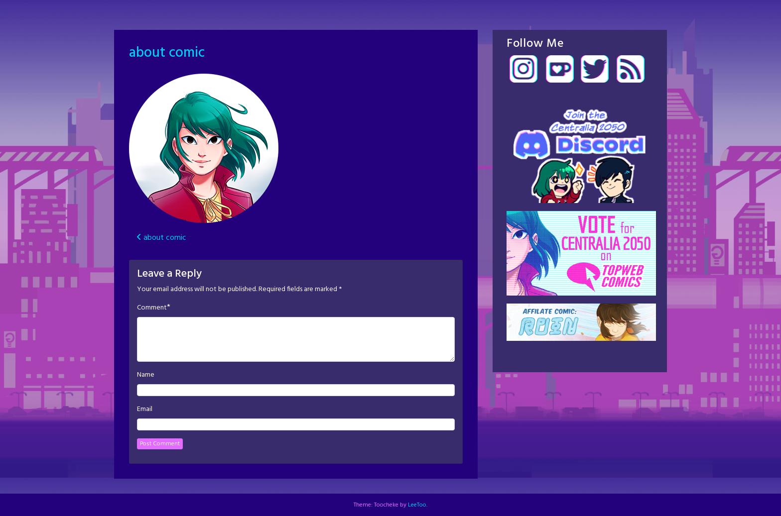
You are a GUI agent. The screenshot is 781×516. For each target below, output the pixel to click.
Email (144, 409)
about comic (167, 53)
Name (145, 375)
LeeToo (417, 505)
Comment (152, 308)
